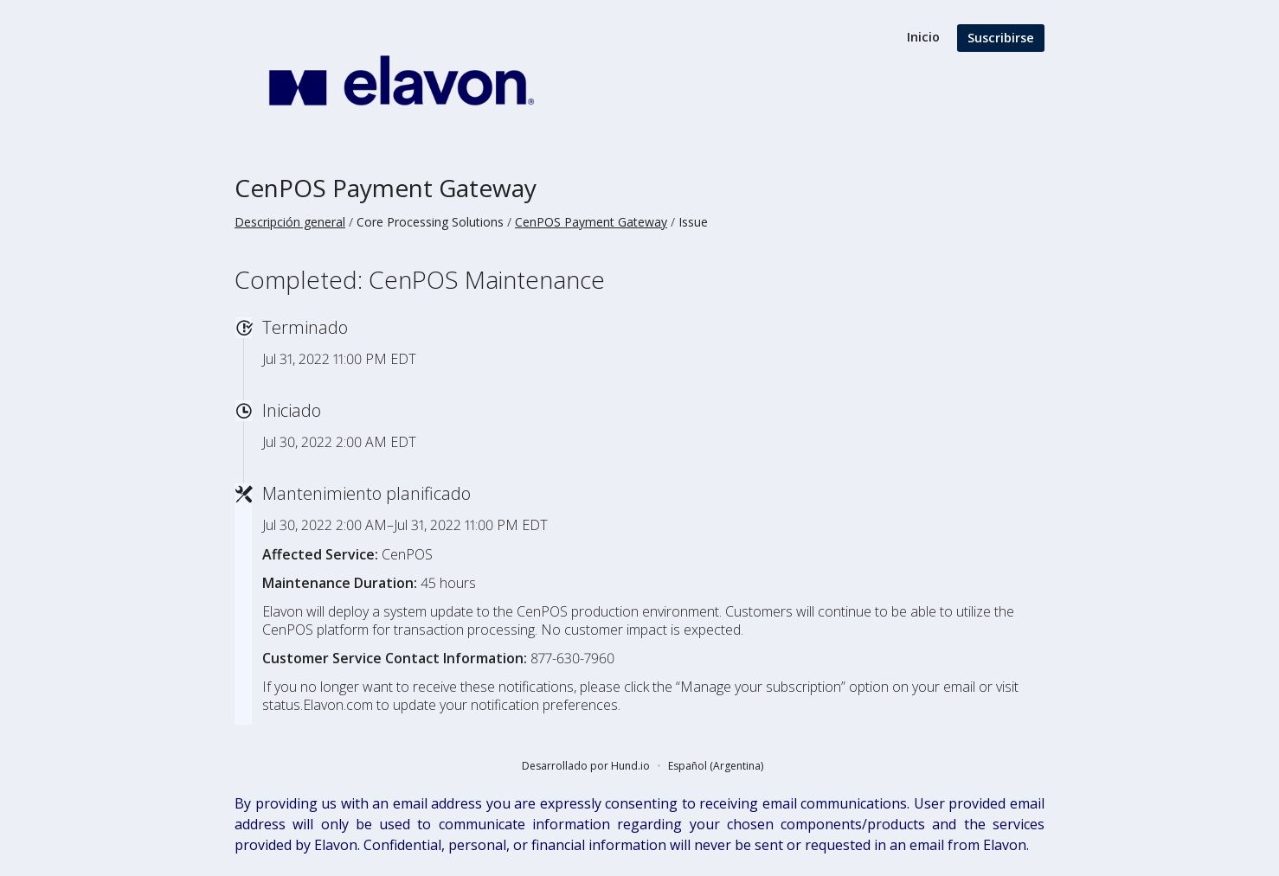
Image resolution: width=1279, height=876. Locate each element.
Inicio (923, 37)
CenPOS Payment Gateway (386, 187)
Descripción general (290, 222)
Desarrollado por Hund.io (586, 765)
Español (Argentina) (715, 765)
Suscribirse (1000, 37)
